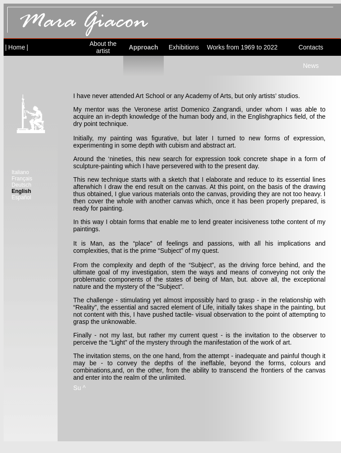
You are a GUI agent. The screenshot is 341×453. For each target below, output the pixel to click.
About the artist (103, 47)
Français (22, 178)
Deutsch (21, 185)
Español (21, 197)
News (311, 65)
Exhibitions (184, 47)
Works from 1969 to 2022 (242, 47)
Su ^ (79, 387)
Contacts (310, 47)
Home (16, 47)
